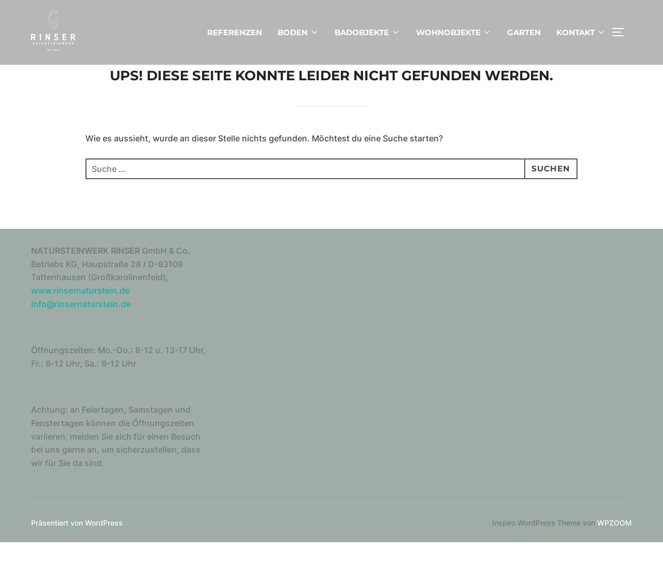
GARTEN (524, 32)
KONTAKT (581, 32)
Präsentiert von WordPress (77, 545)
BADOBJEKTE (367, 32)
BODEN (298, 32)
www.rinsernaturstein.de (80, 314)
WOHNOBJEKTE (454, 32)
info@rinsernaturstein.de (81, 327)
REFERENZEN (234, 32)
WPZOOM (614, 545)
